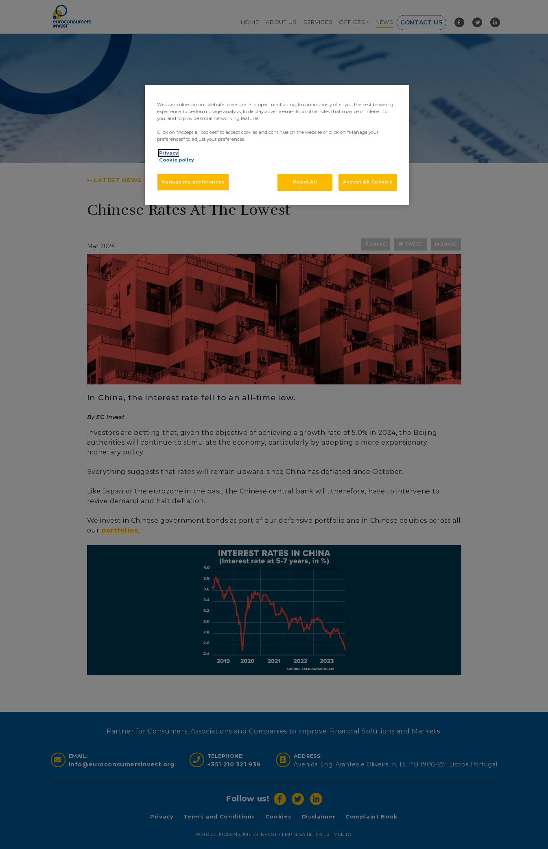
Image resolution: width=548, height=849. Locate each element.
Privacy (168, 153)
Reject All (305, 182)
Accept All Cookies (367, 182)
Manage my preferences (193, 182)
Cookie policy (176, 160)
